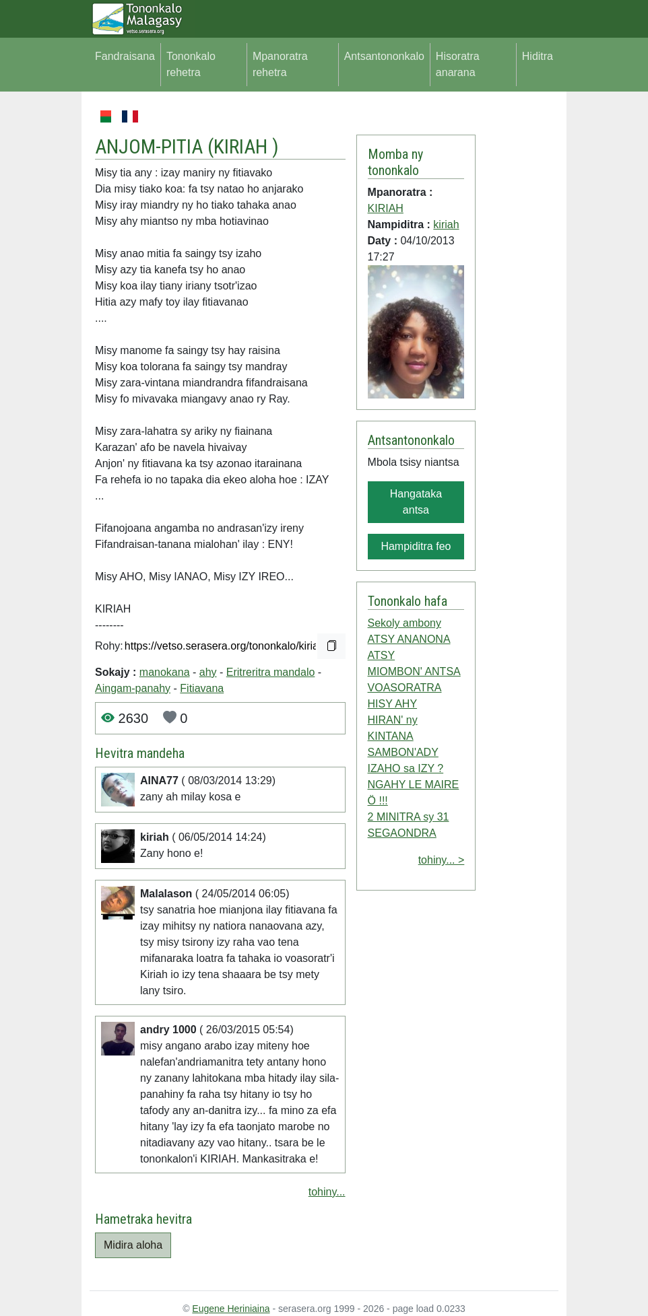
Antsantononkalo (384, 56)
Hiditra (537, 56)
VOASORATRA (405, 687)
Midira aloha (133, 1245)
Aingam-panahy (132, 688)
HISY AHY (393, 703)
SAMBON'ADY (403, 752)
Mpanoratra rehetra (280, 64)
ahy (208, 672)
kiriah (446, 224)
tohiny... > (441, 860)
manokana (164, 672)
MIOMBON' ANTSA (414, 671)
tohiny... (327, 1192)
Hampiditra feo (416, 546)
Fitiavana (202, 688)
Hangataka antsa (416, 502)
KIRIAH (243, 146)
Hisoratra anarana (458, 64)
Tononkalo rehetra (191, 64)
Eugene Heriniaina (230, 1308)
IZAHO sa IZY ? (406, 768)
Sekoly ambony (404, 623)
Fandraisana (125, 56)
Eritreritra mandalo (270, 672)
